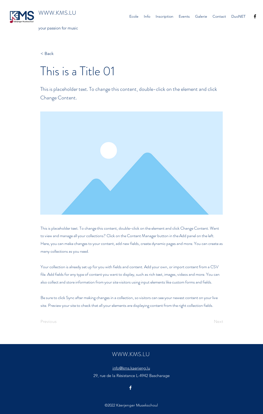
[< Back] (58, 53)
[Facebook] (255, 16)
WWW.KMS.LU (57, 13)
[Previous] (58, 321)
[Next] (209, 321)
